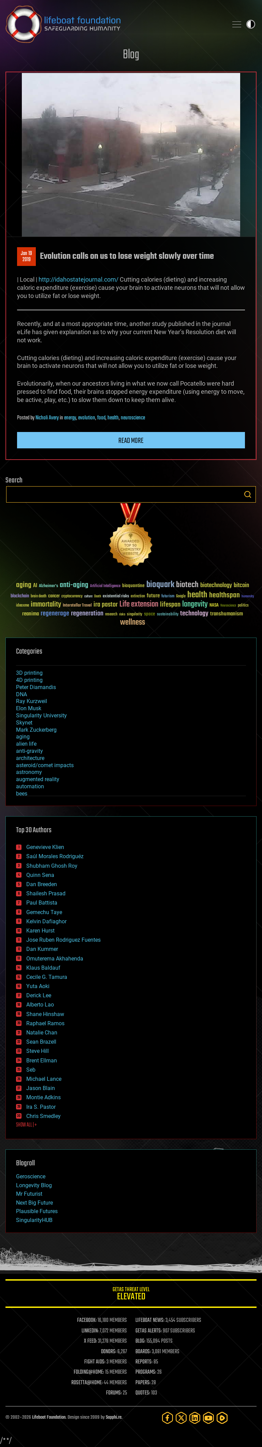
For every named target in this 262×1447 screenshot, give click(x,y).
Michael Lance (43, 1079)
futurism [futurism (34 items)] (167, 596)
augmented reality (37, 779)
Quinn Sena (40, 875)
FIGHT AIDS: (94, 1362)
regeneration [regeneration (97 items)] (87, 613)
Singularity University (41, 715)
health (113, 418)
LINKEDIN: (90, 1331)
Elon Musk (28, 708)
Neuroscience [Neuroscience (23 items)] (228, 606)
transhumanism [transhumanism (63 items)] (226, 614)
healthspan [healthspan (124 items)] (224, 595)
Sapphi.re (113, 1417)
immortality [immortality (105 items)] (46, 604)
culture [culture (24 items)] (88, 596)
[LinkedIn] (194, 1418)
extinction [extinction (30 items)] (138, 596)
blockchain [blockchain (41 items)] (20, 596)
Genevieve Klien (45, 847)
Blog (131, 55)
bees (21, 793)
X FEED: (90, 1341)
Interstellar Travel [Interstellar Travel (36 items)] (77, 605)
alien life (26, 744)
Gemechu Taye (44, 912)
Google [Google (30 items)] (181, 596)
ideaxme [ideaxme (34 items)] (22, 605)
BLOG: (140, 1341)
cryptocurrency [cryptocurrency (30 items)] (72, 596)
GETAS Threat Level (131, 1294)
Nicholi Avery (47, 418)
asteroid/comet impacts (45, 765)
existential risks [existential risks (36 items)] (116, 596)
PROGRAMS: (145, 1372)
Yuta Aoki (37, 986)
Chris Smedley (43, 1116)
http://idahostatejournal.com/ (78, 279)
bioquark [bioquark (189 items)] (160, 585)
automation (30, 786)
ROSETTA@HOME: (87, 1382)
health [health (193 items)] (197, 595)
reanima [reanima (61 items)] (30, 614)
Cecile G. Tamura (46, 977)
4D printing (29, 680)
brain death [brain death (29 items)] (38, 596)
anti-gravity (29, 751)
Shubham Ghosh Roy (51, 866)
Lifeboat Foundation (49, 1417)
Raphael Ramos (45, 1023)
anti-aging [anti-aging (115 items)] (74, 585)
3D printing (29, 673)
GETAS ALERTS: (148, 1331)
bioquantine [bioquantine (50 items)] (133, 585)
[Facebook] (167, 1418)
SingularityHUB (34, 1220)
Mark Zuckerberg (36, 730)
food (101, 418)
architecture (30, 758)
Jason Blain (40, 1088)
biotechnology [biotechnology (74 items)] (216, 585)
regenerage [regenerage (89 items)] (55, 613)
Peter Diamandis (36, 687)
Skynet (24, 722)
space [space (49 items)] (149, 614)
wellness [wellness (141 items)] (132, 622)
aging (23, 736)
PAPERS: (142, 1382)
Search (247, 494)
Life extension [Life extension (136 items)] (138, 604)
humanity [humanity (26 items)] (248, 597)
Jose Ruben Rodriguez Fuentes (63, 940)
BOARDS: (143, 1351)
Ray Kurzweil (31, 701)
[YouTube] (208, 1418)
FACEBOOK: (87, 1320)
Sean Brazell (41, 1042)
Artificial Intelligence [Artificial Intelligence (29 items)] (105, 586)
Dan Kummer (42, 949)
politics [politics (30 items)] (243, 605)
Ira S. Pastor (41, 1107)
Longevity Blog (34, 1185)
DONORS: (108, 1351)
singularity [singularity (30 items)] (134, 614)
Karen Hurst (40, 930)
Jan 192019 (26, 257)
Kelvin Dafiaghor (46, 921)
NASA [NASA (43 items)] (214, 605)
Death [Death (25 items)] (97, 596)
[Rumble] (222, 1418)
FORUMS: (114, 1393)
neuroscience (133, 418)
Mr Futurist (29, 1194)
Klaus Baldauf (43, 968)
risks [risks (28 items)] (122, 614)
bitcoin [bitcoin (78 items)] (241, 585)
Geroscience (30, 1176)
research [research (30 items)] (111, 614)
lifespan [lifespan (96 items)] (170, 605)
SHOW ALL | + (26, 1125)
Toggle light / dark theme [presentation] (250, 24)
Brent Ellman (41, 1060)
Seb (30, 1069)
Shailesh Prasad (46, 893)
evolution (86, 418)
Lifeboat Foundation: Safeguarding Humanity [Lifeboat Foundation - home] (113, 24)
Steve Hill (37, 1051)
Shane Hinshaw (45, 1014)
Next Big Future (34, 1202)
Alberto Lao (40, 1004)
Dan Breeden (41, 884)
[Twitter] (181, 1418)
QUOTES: (142, 1393)
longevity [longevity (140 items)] (195, 604)
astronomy (29, 772)
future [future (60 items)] (153, 596)
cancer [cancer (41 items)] (54, 596)
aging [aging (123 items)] (23, 585)
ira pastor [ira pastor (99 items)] (105, 605)
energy (70, 418)
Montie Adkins (43, 1097)
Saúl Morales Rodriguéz (55, 856)
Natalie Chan (41, 1032)
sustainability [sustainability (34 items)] (167, 614)
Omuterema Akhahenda (54, 958)
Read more (131, 441)
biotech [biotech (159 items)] (187, 585)
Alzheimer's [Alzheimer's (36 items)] (48, 586)
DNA (21, 694)
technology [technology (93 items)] (194, 614)
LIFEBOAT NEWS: (149, 1320)
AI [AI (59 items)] (35, 586)
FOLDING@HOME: (89, 1372)
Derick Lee (38, 995)
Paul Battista (41, 902)
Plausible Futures (37, 1211)
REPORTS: (143, 1362)
